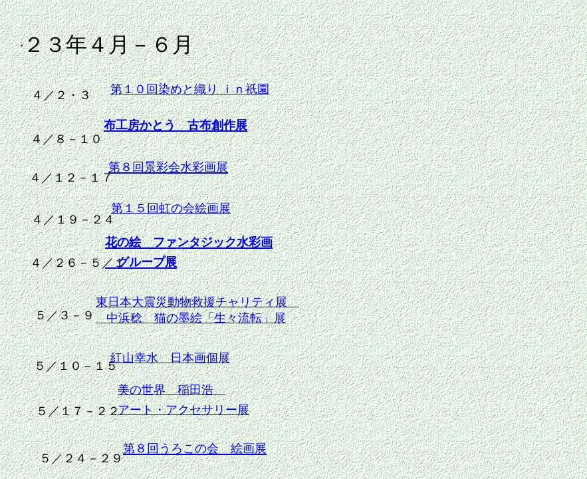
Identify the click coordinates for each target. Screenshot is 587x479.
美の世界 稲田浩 (171, 390)
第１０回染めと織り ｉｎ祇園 (189, 89)
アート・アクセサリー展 (183, 409)
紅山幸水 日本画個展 (170, 358)
